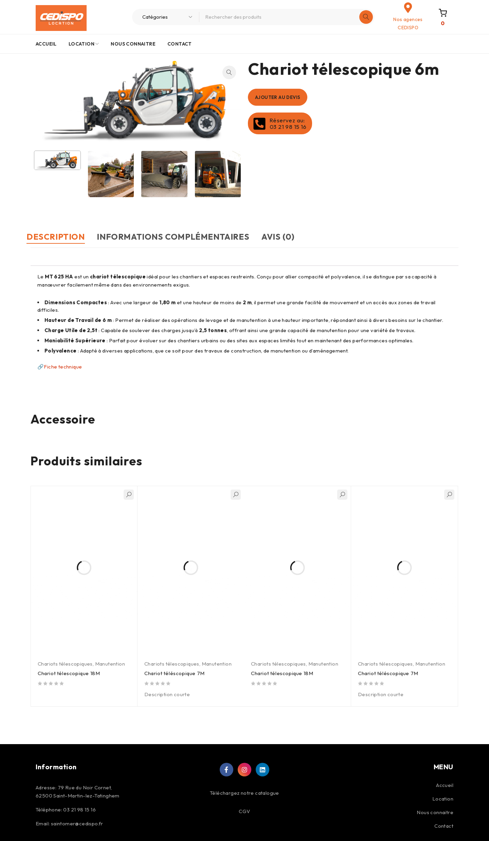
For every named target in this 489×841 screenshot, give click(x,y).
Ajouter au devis (280, 97)
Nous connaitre (435, 812)
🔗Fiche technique (60, 366)
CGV (244, 811)
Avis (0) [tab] (298, 237)
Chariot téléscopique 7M (175, 673)
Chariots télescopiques (65, 663)
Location (442, 798)
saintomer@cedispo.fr (77, 823)
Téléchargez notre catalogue (244, 792)
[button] (229, 72)
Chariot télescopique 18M (69, 673)
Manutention (110, 663)
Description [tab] (60, 237)
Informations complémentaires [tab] (185, 237)
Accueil (444, 785)
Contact (443, 825)
